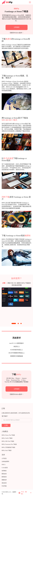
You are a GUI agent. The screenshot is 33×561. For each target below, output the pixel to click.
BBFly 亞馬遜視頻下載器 (8, 447)
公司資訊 (4, 458)
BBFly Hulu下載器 (6, 450)
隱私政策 (4, 473)
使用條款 (4, 470)
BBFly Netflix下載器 (7, 438)
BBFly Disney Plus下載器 (8, 435)
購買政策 (4, 476)
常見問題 (4, 486)
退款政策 (4, 483)
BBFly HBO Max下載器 (8, 441)
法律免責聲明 (5, 461)
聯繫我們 (4, 480)
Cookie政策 (5, 467)
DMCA (3, 464)
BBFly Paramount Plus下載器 (9, 444)
